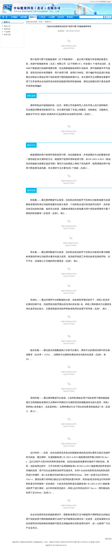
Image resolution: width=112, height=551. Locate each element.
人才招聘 (51, 17)
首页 (40, 22)
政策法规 (7, 34)
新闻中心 (33, 17)
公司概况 (14, 17)
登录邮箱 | (103, 1)
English (109, 1)
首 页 (4, 17)
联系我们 (70, 17)
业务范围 (23, 17)
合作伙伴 (61, 17)
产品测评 (7, 32)
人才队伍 (42, 17)
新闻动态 (7, 29)
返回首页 (108, 539)
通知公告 (7, 26)
